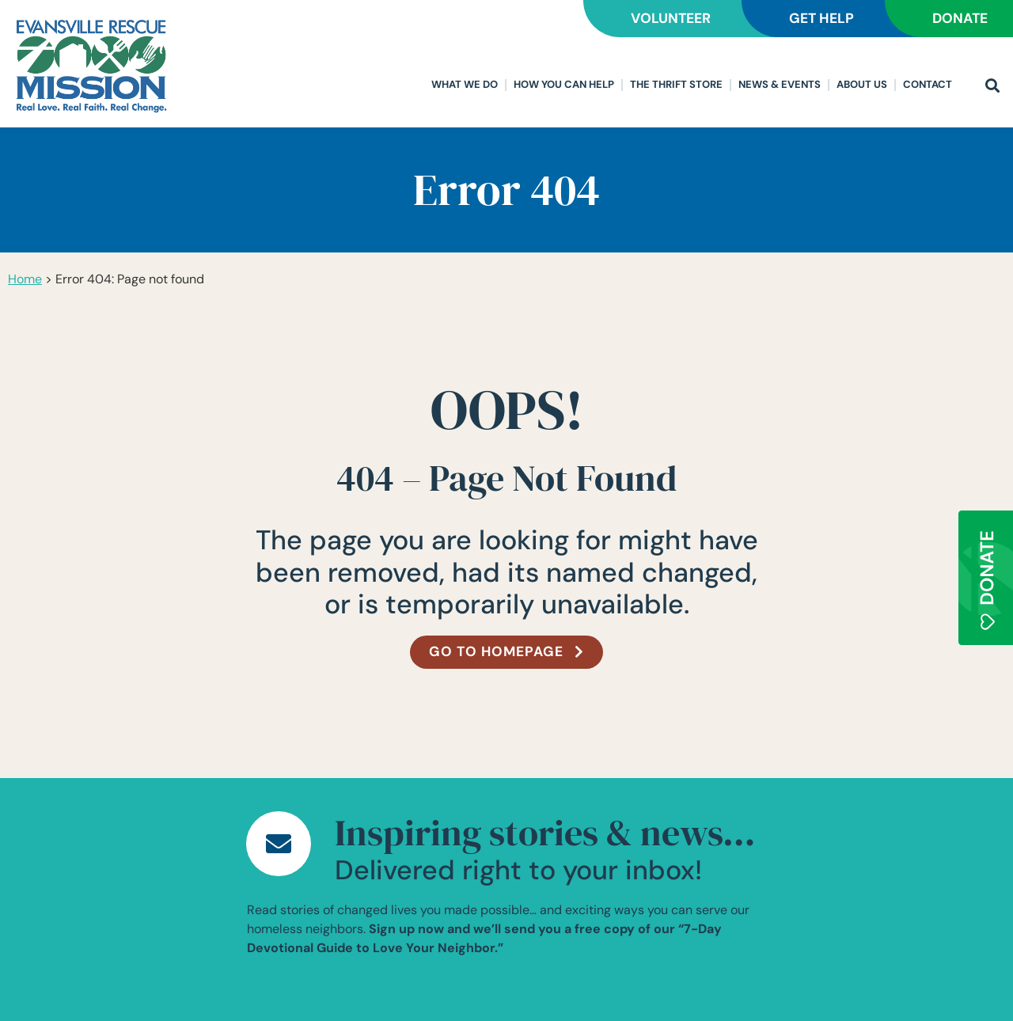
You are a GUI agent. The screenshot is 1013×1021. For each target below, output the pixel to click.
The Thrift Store (676, 84)
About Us (862, 84)
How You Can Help (564, 84)
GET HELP (808, 18)
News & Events (779, 84)
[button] (992, 86)
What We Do (464, 84)
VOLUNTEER (648, 18)
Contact (927, 84)
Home (25, 279)
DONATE (956, 18)
